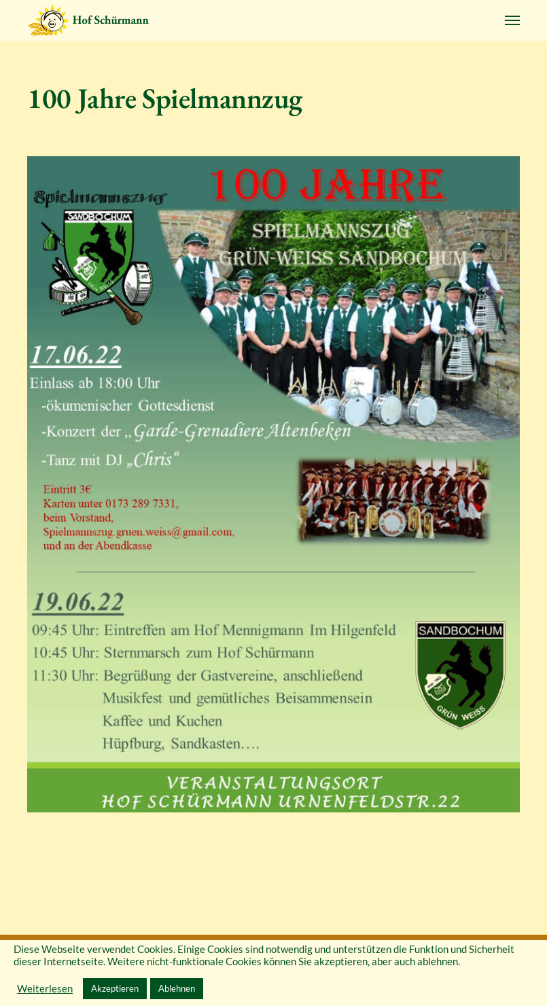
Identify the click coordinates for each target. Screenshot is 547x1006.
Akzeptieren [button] (115, 988)
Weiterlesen (45, 988)
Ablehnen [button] (176, 988)
